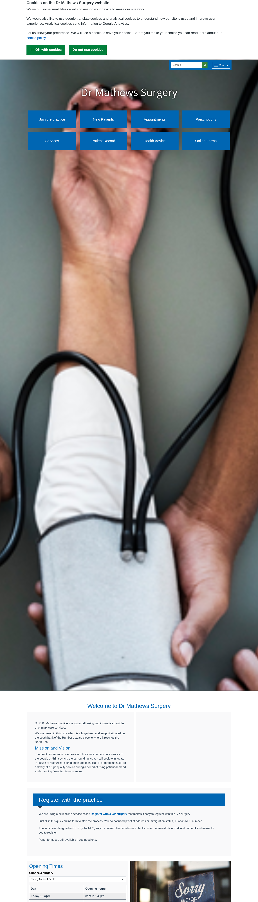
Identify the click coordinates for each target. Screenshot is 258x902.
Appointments (154, 119)
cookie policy (36, 38)
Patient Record (103, 141)
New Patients (103, 119)
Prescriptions (206, 119)
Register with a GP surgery (109, 813)
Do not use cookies (87, 49)
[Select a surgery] (77, 879)
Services (52, 141)
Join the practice (52, 119)
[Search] (186, 65)
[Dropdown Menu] (221, 65)
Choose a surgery (41, 872)
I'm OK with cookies (46, 49)
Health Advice (155, 141)
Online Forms (205, 141)
